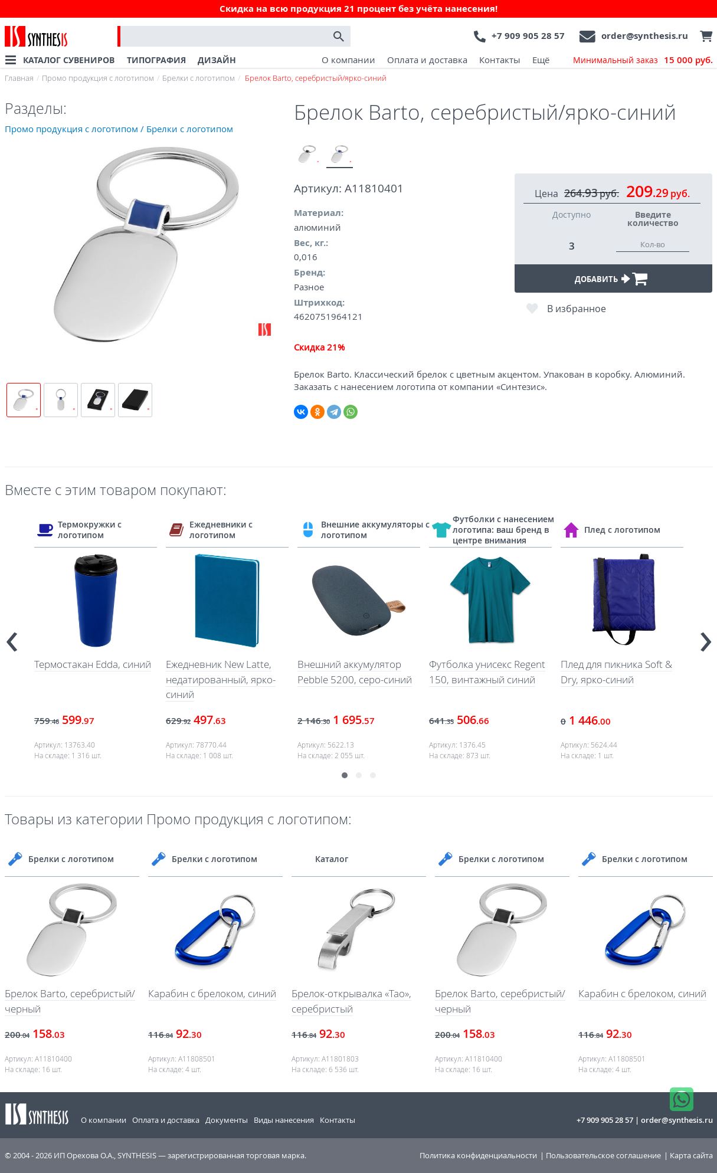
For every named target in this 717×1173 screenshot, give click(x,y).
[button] (345, 775)
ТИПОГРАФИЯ (156, 59)
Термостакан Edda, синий (92, 664)
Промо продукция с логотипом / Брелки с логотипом (119, 129)
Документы (226, 1120)
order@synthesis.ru (644, 36)
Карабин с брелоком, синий (212, 993)
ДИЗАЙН (217, 59)
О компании (348, 59)
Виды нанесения (284, 1120)
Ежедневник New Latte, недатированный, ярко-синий (221, 679)
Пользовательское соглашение (603, 1155)
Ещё (540, 59)
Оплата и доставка (427, 59)
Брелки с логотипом (198, 78)
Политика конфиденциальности (478, 1155)
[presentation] (12, 636)
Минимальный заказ (643, 60)
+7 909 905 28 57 (528, 36)
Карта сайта (691, 1155)
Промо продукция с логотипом (98, 78)
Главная (19, 78)
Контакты (499, 59)
